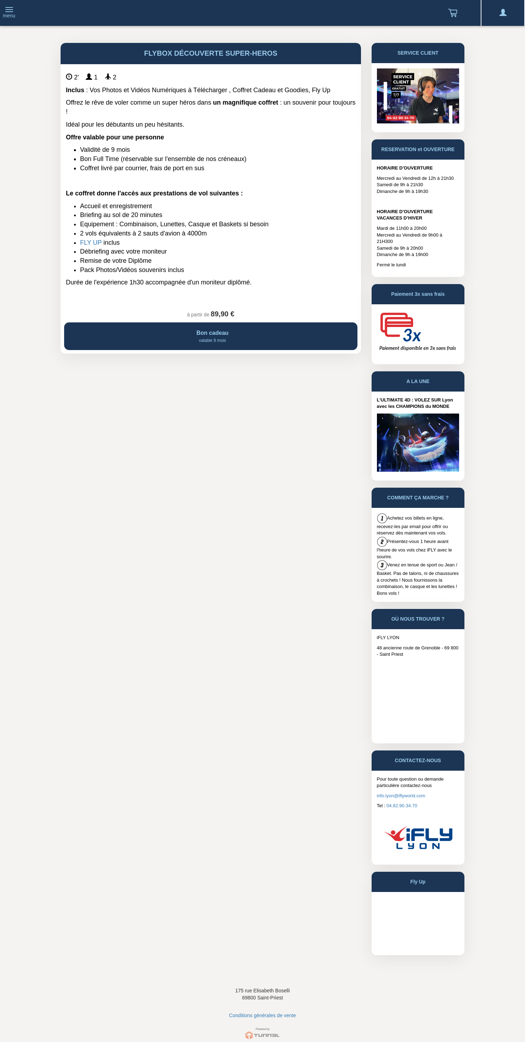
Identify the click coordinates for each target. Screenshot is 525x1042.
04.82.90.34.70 (401, 805)
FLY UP (91, 242)
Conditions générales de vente (262, 1015)
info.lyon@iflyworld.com (401, 795)
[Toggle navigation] (9, 13)
